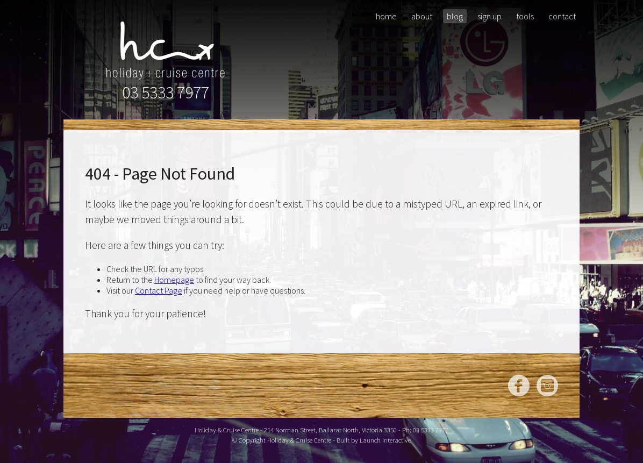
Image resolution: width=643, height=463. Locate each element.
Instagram (547, 385)
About (421, 16)
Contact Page (158, 290)
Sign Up (489, 16)
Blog (455, 16)
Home (386, 16)
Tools (525, 16)
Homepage (174, 279)
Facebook (519, 385)
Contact (562, 16)
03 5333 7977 (165, 92)
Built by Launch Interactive (374, 440)
